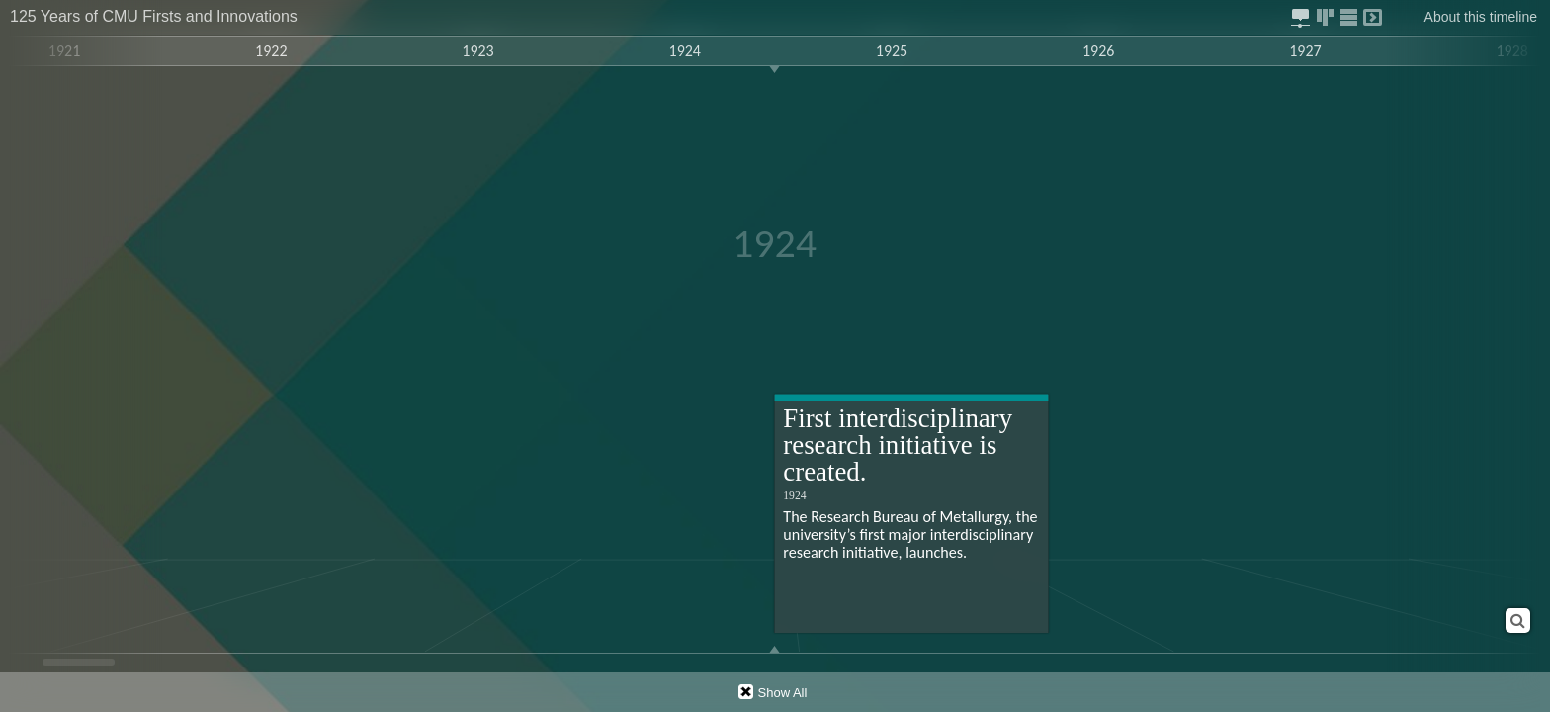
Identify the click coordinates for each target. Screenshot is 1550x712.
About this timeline (1480, 17)
